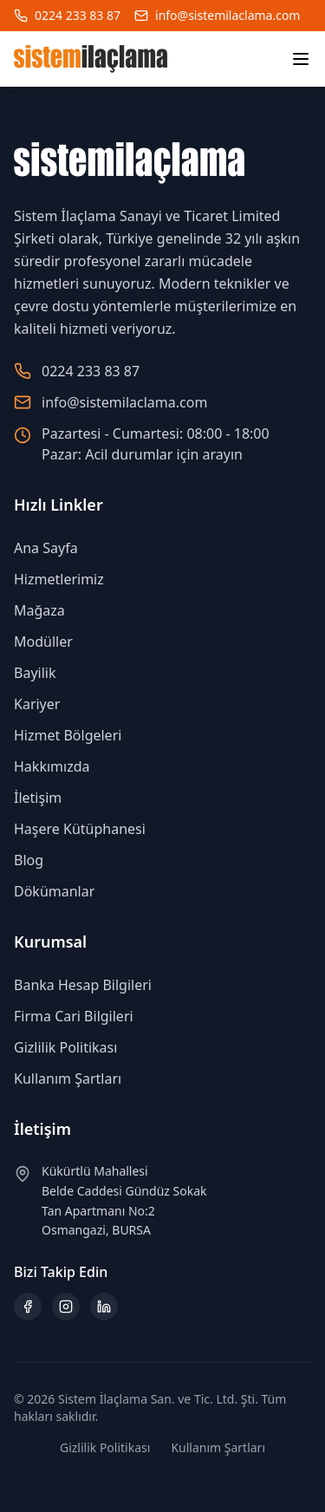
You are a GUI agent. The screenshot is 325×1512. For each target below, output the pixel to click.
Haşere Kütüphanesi (80, 828)
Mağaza (39, 610)
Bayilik (34, 672)
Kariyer (37, 704)
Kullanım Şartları (67, 1078)
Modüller (43, 641)
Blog (28, 860)
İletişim (38, 797)
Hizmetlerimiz (59, 579)
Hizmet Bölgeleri (67, 735)
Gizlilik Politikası (65, 1047)
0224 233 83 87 (77, 15)
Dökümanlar (54, 891)
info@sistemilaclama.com (227, 15)
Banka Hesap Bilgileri (83, 984)
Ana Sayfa (46, 547)
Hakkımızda (51, 766)
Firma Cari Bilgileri (73, 1016)
